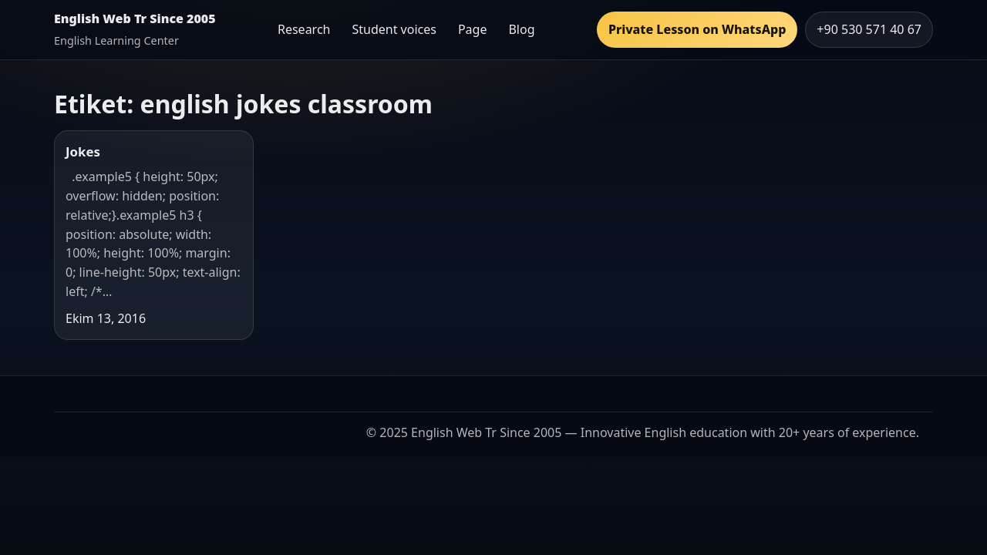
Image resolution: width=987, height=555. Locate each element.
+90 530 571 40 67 (869, 29)
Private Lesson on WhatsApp (697, 29)
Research (304, 29)
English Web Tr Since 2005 (135, 18)
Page (472, 29)
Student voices (394, 29)
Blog (521, 29)
